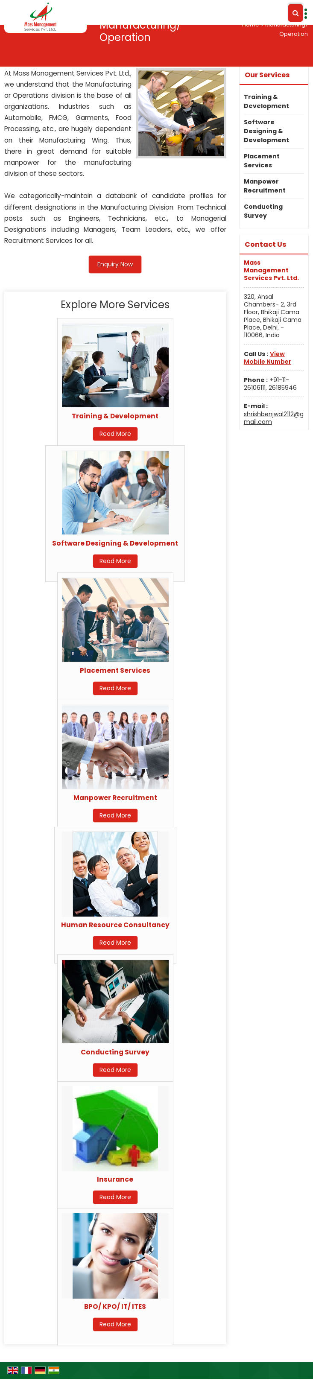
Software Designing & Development (115, 543)
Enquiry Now (115, 264)
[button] (267, 358)
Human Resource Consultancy (115, 924)
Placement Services (115, 670)
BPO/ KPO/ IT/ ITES (115, 1306)
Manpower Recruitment (115, 797)
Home (250, 24)
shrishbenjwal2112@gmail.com (274, 418)
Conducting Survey (115, 1052)
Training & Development (115, 416)
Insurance (115, 1179)
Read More (115, 433)
